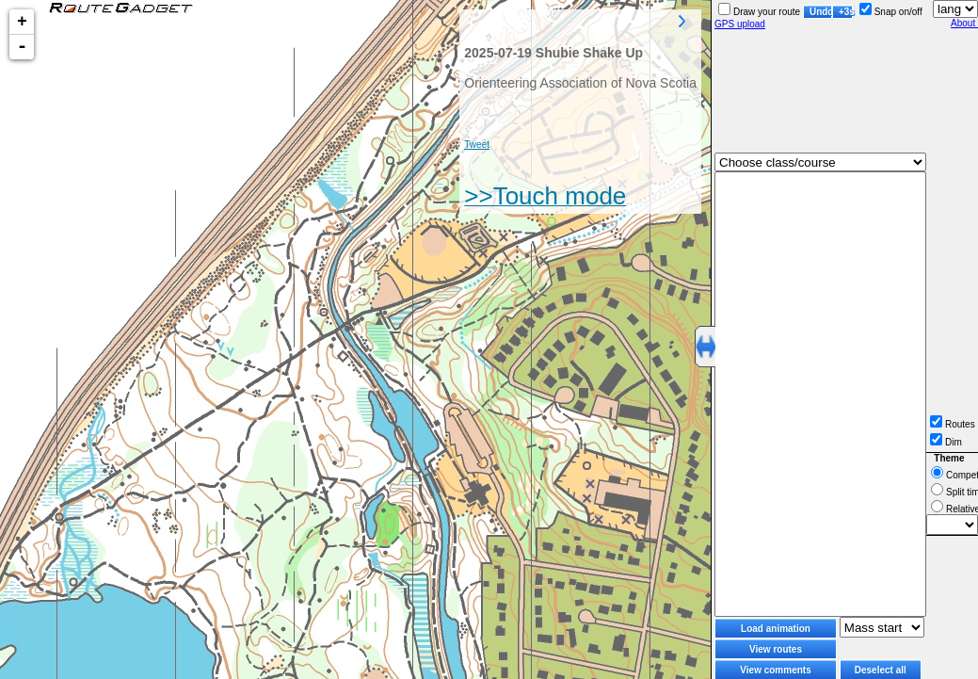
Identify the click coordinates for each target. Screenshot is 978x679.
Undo (821, 12)
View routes (775, 649)
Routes (952, 424)
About (964, 23)
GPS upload (739, 24)
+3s (846, 12)
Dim (946, 442)
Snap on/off (890, 12)
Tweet (476, 144)
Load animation (775, 628)
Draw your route (759, 12)
